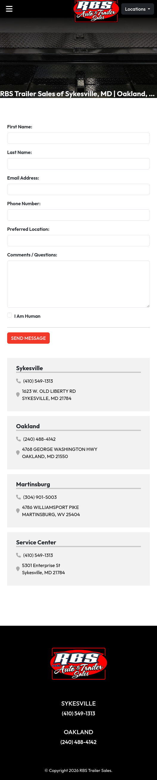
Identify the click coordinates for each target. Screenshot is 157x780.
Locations (136, 9)
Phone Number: (24, 203)
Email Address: (23, 178)
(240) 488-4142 (36, 439)
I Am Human (27, 316)
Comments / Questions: (32, 255)
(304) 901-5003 (36, 497)
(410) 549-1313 (34, 381)
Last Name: (19, 152)
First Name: (19, 127)
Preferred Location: (28, 229)
